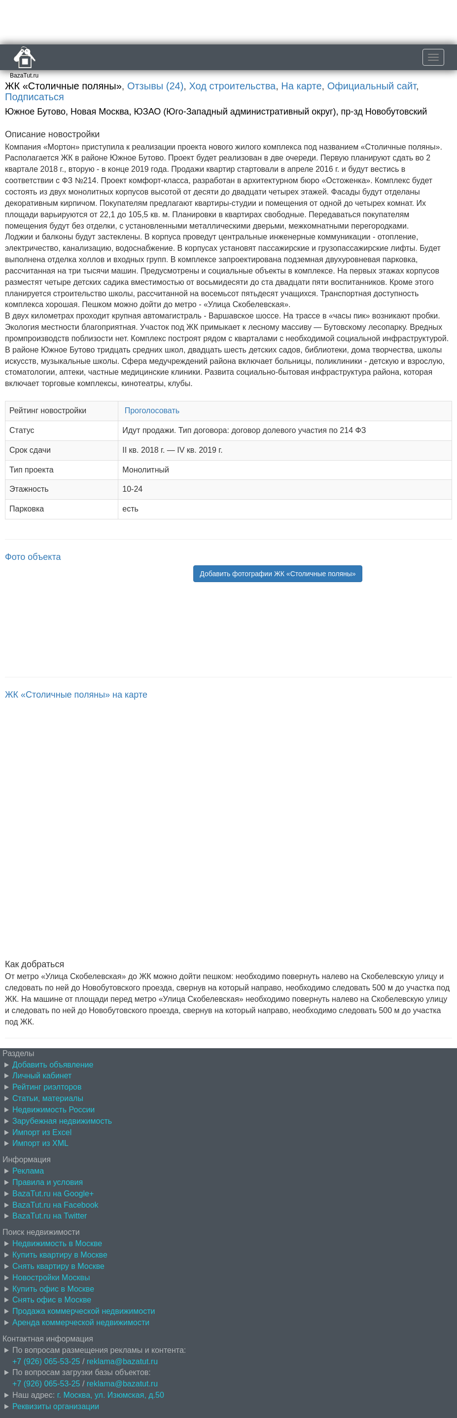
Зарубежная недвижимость (62, 1121)
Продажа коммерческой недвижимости (83, 1311)
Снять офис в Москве (51, 1300)
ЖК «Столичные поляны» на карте (76, 695)
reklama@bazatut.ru (122, 1361)
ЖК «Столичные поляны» (63, 85)
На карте (301, 85)
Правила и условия (47, 1182)
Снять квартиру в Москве (58, 1266)
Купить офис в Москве (53, 1289)
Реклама (28, 1171)
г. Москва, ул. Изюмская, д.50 (110, 1395)
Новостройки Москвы (51, 1277)
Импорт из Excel (41, 1132)
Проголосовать (152, 410)
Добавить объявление (52, 1065)
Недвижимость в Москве (57, 1243)
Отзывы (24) (155, 85)
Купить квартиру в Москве (59, 1255)
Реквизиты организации (55, 1406)
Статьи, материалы (47, 1098)
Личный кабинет (41, 1075)
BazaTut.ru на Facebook (55, 1205)
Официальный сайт (371, 85)
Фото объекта (33, 557)
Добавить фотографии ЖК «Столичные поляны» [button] (277, 574)
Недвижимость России (53, 1109)
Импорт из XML (40, 1143)
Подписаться (34, 96)
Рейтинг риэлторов (47, 1087)
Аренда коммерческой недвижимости (80, 1322)
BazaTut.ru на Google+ (53, 1193)
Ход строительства (232, 85)
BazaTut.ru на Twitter (49, 1216)
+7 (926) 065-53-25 (46, 1361)
